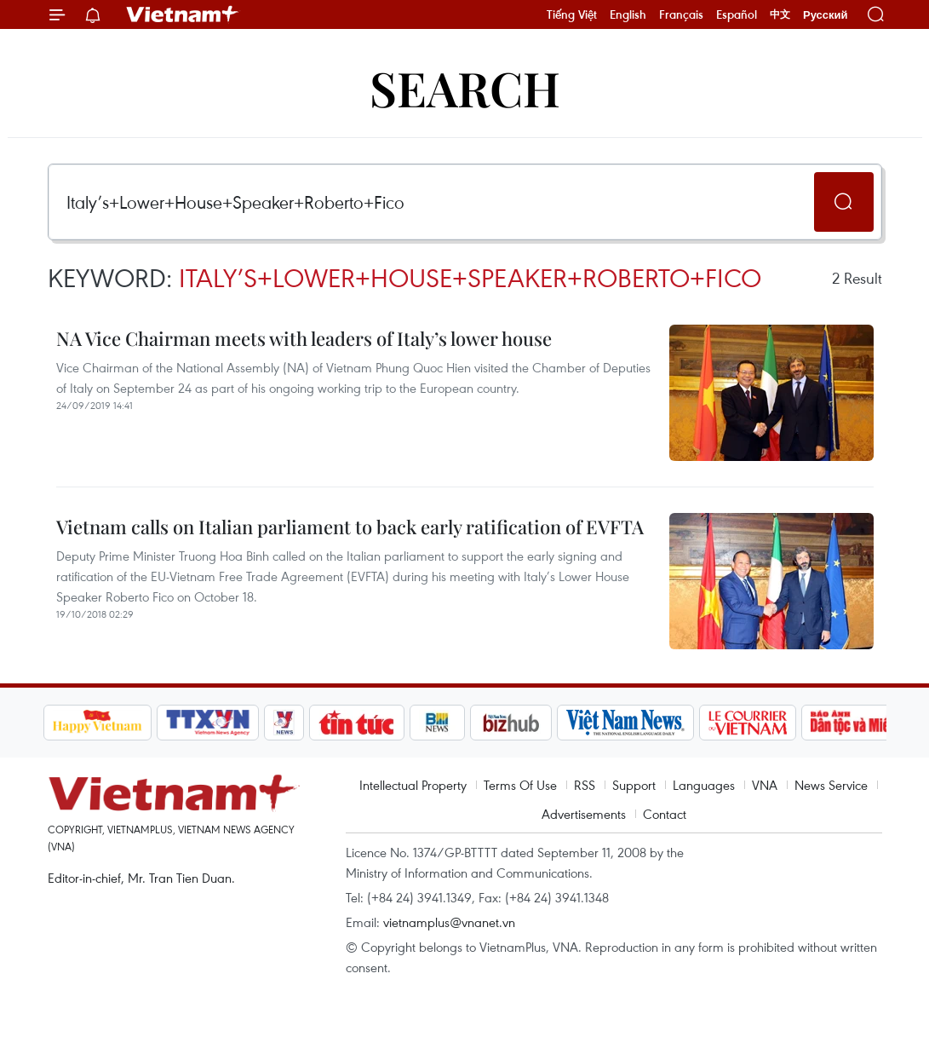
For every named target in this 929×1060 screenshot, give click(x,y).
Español (736, 14)
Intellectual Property (413, 784)
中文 (780, 14)
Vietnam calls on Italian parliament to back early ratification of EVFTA (350, 526)
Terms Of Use (520, 784)
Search (465, 87)
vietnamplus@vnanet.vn (449, 921)
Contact (664, 813)
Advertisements (584, 813)
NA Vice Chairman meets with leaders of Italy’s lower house (304, 338)
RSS (584, 784)
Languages (704, 784)
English (628, 14)
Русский (825, 15)
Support (634, 784)
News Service (831, 784)
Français (681, 14)
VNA (764, 784)
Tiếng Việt (572, 14)
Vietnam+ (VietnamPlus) (183, 14)
